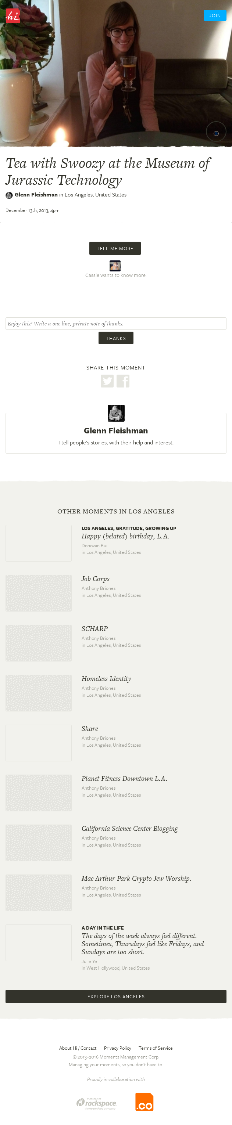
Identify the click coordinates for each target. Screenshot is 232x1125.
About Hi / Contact (78, 1048)
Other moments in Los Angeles (116, 511)
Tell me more (115, 248)
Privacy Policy (117, 1048)
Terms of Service (156, 1048)
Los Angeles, (95, 194)
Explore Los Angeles (116, 996)
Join (215, 15)
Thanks (116, 338)
